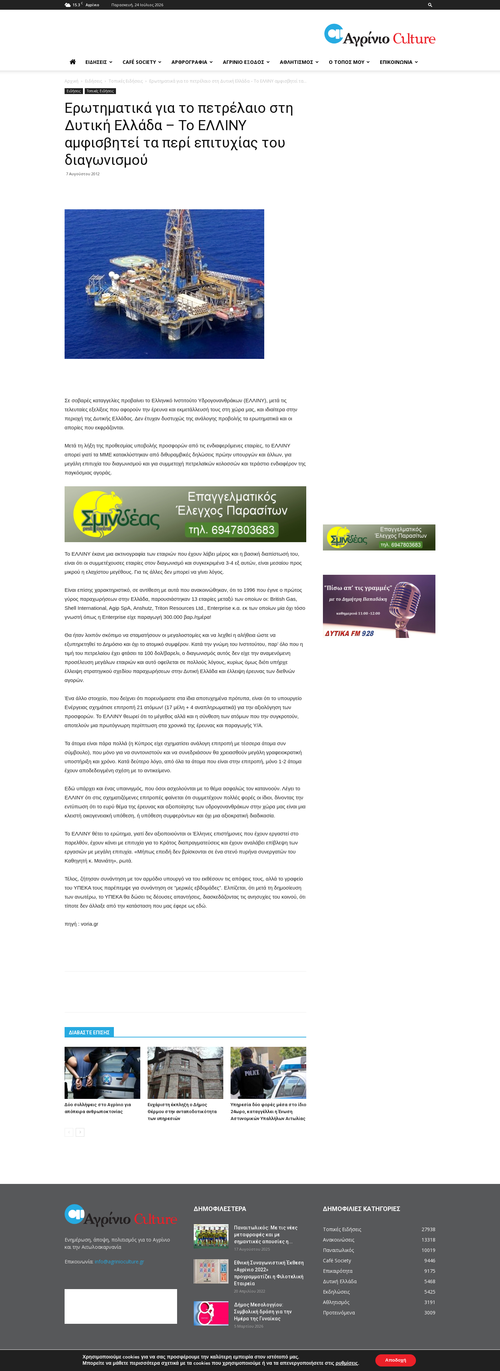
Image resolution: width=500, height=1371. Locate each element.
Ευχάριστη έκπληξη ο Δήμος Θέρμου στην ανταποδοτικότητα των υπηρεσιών (182, 1111)
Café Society (142, 62)
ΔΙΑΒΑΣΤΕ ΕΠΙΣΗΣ (89, 1032)
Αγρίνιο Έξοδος (246, 62)
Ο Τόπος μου (349, 62)
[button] (430, 4)
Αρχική (71, 81)
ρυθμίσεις (346, 1363)
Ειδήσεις (98, 62)
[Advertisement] (185, 378)
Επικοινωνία (399, 62)
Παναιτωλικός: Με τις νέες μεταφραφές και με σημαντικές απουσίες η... (266, 1234)
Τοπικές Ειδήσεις (126, 81)
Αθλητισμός (299, 62)
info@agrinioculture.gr (119, 1261)
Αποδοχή (396, 1360)
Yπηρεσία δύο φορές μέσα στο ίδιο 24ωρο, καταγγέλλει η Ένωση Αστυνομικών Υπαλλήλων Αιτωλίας (268, 1111)
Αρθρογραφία (192, 62)
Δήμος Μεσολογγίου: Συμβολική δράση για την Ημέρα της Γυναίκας (263, 1311)
